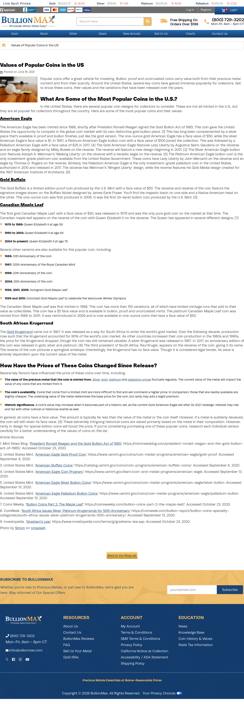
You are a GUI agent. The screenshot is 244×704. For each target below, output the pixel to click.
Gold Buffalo (13, 179)
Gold (52, 3)
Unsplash (38, 528)
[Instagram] (20, 659)
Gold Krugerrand (20, 332)
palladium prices (139, 379)
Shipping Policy (133, 663)
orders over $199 (184, 24)
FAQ (66, 645)
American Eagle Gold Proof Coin (60, 454)
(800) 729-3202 (20, 636)
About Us (70, 626)
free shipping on (184, 20)
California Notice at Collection (144, 651)
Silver (101, 3)
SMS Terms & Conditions (140, 639)
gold (104, 379)
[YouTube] (27, 659)
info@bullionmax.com (25, 650)
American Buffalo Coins (53, 465)
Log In (190, 9)
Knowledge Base (191, 632)
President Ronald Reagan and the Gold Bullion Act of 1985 (75, 444)
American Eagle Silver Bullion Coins (63, 483)
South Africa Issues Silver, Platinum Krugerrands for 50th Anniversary (76, 511)
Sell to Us (161, 33)
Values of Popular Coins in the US (34, 45)
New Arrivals (131, 33)
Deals (102, 33)
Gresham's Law (38, 522)
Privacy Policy (131, 645)
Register (206, 9)
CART (231, 10)
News (182, 626)
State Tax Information (195, 645)
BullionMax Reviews (78, 639)
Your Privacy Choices (162, 693)
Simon (20, 528)
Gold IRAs (71, 657)
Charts (190, 33)
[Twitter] (7, 659)
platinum (115, 379)
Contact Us (219, 33)
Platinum (147, 3)
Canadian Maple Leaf (21, 204)
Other (73, 33)
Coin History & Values (195, 639)
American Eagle (16, 118)
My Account (130, 626)
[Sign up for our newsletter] (192, 589)
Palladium (202, 3)
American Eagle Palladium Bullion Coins (66, 493)
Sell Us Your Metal (77, 651)
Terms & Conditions (136, 632)
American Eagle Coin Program (59, 472)
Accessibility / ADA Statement (144, 657)
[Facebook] (13, 659)
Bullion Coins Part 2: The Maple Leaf (54, 504)
